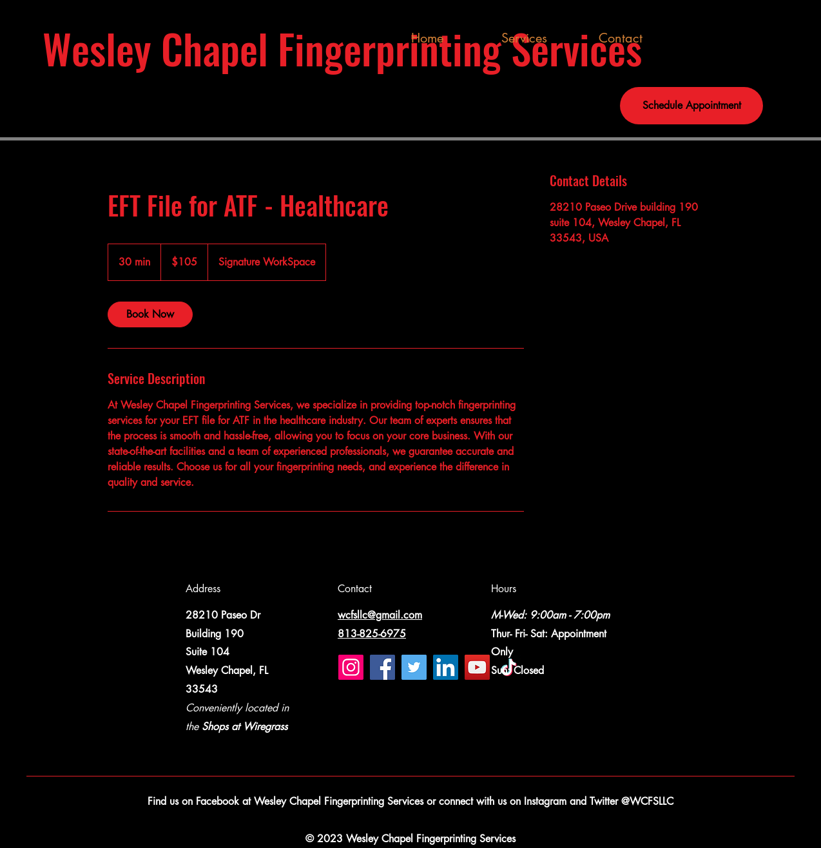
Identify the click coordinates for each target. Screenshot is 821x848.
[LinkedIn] (445, 667)
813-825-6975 (372, 634)
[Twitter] (414, 667)
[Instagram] (350, 667)
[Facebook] (382, 667)
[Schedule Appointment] (691, 105)
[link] (150, 314)
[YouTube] (477, 667)
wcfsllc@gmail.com (380, 615)
